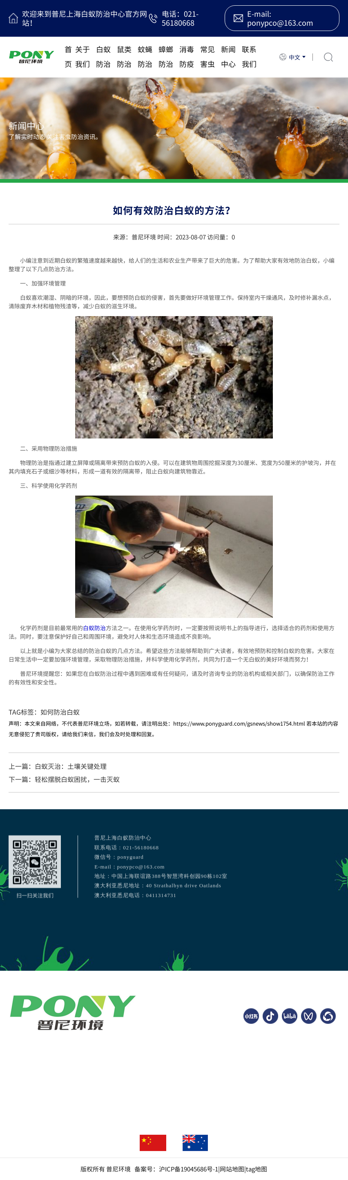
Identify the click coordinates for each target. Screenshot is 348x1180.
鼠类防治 (124, 56)
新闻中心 (228, 56)
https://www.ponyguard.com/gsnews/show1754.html (239, 723)
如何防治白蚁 (60, 712)
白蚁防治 (103, 56)
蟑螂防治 (165, 56)
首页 (68, 56)
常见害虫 (207, 56)
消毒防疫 (186, 56)
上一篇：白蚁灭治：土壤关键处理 (58, 766)
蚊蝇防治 (145, 56)
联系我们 (249, 56)
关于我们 (82, 56)
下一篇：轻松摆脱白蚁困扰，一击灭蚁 (64, 779)
